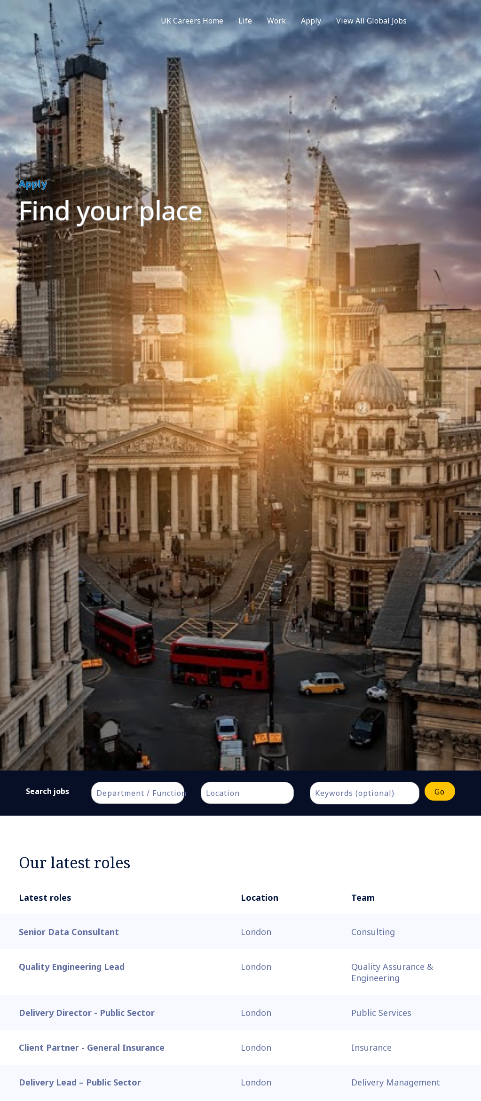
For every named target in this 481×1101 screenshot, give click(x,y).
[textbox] (142, 793)
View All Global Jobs (371, 21)
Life (245, 21)
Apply (311, 21)
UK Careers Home (192, 21)
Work (276, 21)
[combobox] (137, 793)
